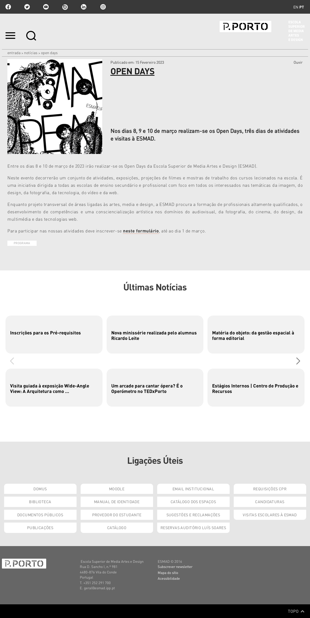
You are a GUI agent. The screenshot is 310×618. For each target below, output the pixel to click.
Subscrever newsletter (175, 566)
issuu (65, 7)
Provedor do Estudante (117, 514)
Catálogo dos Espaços (193, 501)
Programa (22, 243)
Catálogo (116, 527)
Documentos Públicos (40, 514)
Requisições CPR (269, 488)
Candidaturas (269, 501)
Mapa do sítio (168, 572)
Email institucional (193, 488)
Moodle (117, 488)
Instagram (102, 7)
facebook (8, 7)
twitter (27, 7)
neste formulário (141, 231)
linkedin (83, 7)
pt (301, 6)
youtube (46, 7)
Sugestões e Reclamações (193, 514)
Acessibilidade (169, 578)
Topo (296, 611)
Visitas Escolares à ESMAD (270, 514)
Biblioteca (40, 501)
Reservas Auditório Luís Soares (193, 527)
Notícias (30, 52)
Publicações (40, 527)
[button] (298, 361)
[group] (54, 334)
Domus (40, 488)
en (295, 6)
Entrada (14, 52)
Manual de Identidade (116, 501)
